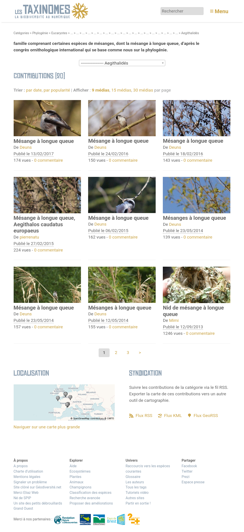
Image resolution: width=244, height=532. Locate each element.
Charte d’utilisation (28, 471)
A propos (21, 466)
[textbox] (122, 63)
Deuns (26, 147)
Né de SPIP (22, 498)
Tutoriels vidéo (137, 492)
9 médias (100, 90)
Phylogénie (40, 33)
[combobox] (122, 63)
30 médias (143, 90)
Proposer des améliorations (91, 503)
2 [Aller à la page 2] (116, 352)
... (71, 33)
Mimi (174, 320)
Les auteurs (134, 482)
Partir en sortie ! (138, 503)
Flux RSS (144, 415)
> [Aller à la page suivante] (140, 352)
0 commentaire (48, 160)
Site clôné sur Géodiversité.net (38, 487)
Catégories (21, 33)
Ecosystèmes (80, 471)
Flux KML (173, 415)
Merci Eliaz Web (26, 492)
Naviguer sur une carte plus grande (47, 426)
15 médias (121, 90)
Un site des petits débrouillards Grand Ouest (38, 506)
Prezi (185, 477)
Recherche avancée (85, 498)
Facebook (189, 466)
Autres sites (134, 498)
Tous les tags (135, 487)
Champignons (80, 487)
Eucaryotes (59, 33)
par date (34, 90)
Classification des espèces (90, 492)
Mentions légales (27, 477)
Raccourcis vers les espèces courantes (147, 468)
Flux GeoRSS (206, 415)
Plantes (75, 477)
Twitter (187, 471)
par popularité (57, 90)
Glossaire (132, 477)
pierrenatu (29, 237)
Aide (73, 466)
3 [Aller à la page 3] (128, 352)
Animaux (76, 482)
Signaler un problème (30, 482)
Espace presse (193, 482)
